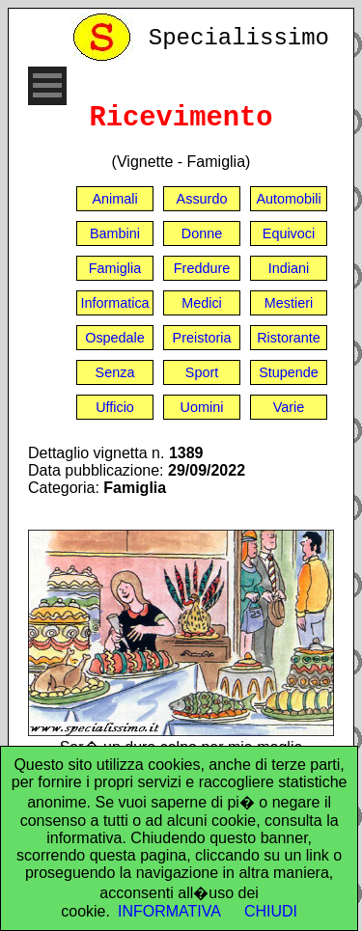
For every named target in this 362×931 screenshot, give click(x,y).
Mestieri (289, 303)
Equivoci (289, 233)
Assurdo (202, 198)
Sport (201, 372)
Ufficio (115, 407)
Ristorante (288, 337)
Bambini (115, 233)
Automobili (288, 198)
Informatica (114, 303)
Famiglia (115, 268)
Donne (201, 233)
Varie (289, 407)
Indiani (288, 268)
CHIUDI (270, 911)
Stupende (289, 372)
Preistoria (202, 337)
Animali (114, 198)
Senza (115, 372)
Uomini (202, 407)
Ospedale (115, 337)
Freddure (202, 268)
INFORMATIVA (169, 911)
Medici (201, 303)
